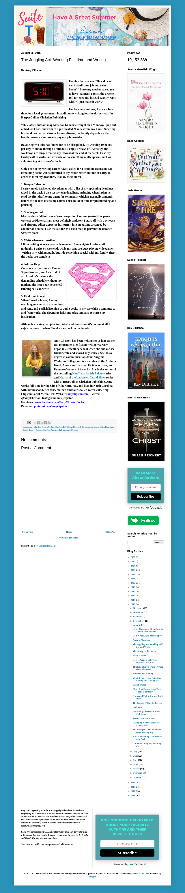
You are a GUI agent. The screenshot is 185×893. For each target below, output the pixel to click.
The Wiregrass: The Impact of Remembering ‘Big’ (147, 731)
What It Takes (139, 655)
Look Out (137, 707)
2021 (133, 578)
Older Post (110, 532)
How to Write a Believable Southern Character (145, 661)
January (137, 777)
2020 (133, 583)
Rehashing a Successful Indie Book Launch (146, 712)
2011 (133, 795)
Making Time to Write (143, 718)
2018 (133, 591)
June (135, 756)
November (138, 612)
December (138, 608)
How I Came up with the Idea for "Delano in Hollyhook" (148, 630)
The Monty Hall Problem (144, 651)
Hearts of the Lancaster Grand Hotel (82, 377)
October (137, 616)
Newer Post (27, 532)
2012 (133, 791)
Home (69, 532)
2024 (133, 566)
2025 (133, 561)
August (137, 625)
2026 (133, 557)
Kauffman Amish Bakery (88, 373)
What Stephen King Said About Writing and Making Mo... (147, 679)
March (136, 768)
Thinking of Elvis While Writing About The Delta (148, 668)
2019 (133, 587)
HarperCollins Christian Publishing (57, 427)
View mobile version (68, 537)
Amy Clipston (35, 427)
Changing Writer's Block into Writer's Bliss (146, 724)
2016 (133, 600)
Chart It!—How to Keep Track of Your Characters (147, 690)
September (138, 621)
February (138, 773)
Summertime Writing (143, 673)
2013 (133, 787)
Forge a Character (141, 640)
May (135, 760)
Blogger (92, 876)
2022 (133, 574)
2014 (133, 782)
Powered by (145, 507)
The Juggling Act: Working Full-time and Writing (56, 430)
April (136, 764)
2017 (133, 595)
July (135, 751)
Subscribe (145, 497)
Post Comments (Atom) (45, 546)
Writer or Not (139, 685)
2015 (133, 604)
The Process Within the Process (147, 703)
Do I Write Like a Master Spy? (147, 635)
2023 (133, 570)
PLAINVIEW (142, 873)
